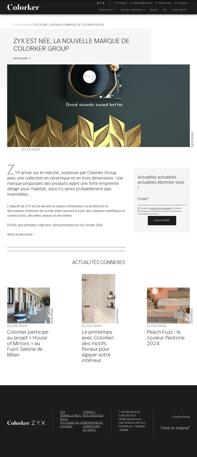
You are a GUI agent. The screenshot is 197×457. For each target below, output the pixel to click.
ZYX (62, 412)
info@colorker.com (129, 419)
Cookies (66, 426)
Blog (28, 25)
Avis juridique (93, 415)
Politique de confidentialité (81, 423)
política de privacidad (160, 208)
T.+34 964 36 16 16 (129, 412)
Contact (89, 412)
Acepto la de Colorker (161, 208)
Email (143, 199)
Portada (18, 25)
